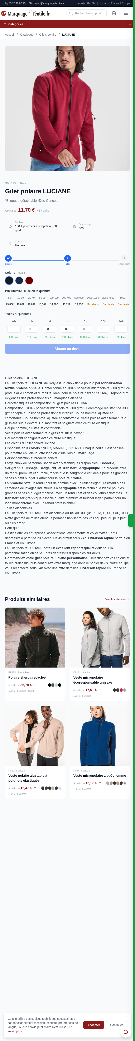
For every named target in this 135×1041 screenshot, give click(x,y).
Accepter (93, 1025)
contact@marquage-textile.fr (46, 3)
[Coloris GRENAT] (29, 280)
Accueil (9, 34)
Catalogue (27, 34)
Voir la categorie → (117, 599)
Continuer (116, 1025)
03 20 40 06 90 (15, 3)
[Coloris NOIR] (9, 280)
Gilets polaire (47, 34)
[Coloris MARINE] (19, 280)
